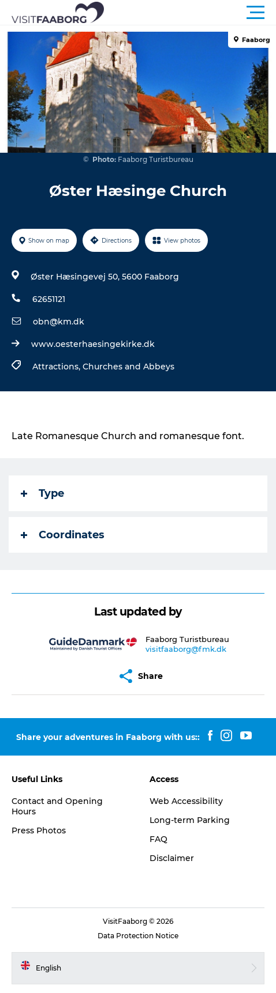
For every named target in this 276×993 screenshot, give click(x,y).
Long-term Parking (190, 820)
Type (42, 493)
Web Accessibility (186, 801)
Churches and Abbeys (128, 366)
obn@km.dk (58, 321)
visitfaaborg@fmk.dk (186, 649)
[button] (189, 13)
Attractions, (57, 366)
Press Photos (39, 830)
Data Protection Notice (138, 935)
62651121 (48, 299)
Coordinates (63, 534)
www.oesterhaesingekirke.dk (93, 344)
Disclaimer (172, 858)
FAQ (158, 839)
